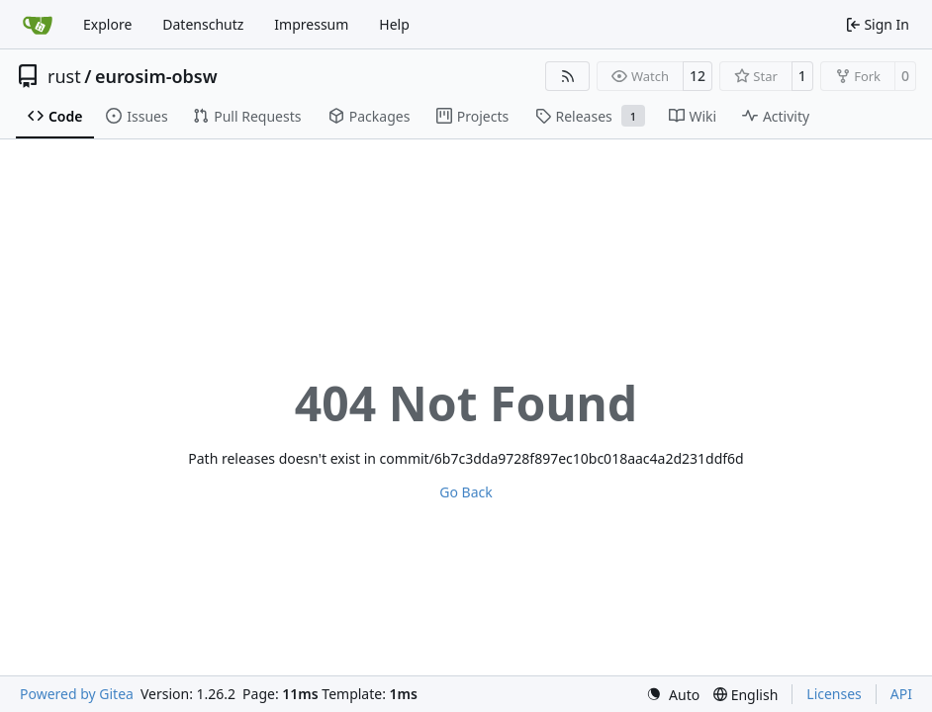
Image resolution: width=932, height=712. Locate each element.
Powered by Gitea (77, 693)
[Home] (37, 25)
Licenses (834, 693)
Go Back (465, 492)
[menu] (672, 694)
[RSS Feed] (568, 76)
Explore (107, 24)
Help (394, 24)
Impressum (311, 24)
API (901, 693)
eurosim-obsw (156, 76)
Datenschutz (202, 24)
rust (64, 76)
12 (697, 75)
